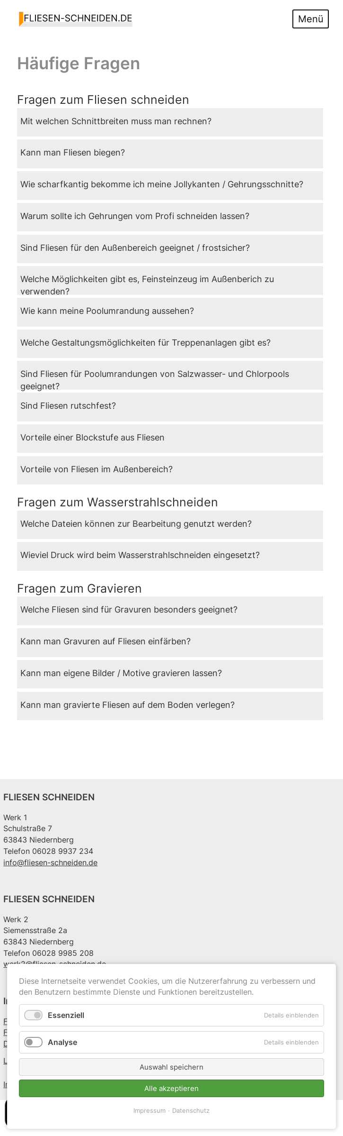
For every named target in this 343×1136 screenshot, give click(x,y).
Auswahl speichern (171, 1067)
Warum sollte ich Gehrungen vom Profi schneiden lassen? (134, 216)
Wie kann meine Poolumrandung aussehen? (107, 311)
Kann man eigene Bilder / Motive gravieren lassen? (121, 673)
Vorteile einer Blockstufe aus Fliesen (92, 437)
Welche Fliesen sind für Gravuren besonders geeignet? (128, 609)
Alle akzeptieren (171, 1088)
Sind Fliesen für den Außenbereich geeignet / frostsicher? (135, 248)
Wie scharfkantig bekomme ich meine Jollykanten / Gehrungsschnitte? (161, 184)
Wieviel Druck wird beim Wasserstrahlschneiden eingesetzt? (140, 555)
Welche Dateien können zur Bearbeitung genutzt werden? (136, 524)
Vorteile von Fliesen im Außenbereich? (96, 469)
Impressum (149, 1110)
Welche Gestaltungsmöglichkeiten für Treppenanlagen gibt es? (145, 343)
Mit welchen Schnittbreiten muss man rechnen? (115, 121)
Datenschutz (191, 1110)
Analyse (62, 1042)
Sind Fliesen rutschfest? (68, 406)
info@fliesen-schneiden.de (50, 862)
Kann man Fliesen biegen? (72, 152)
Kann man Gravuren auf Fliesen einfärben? (105, 641)
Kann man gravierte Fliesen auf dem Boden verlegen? (127, 705)
